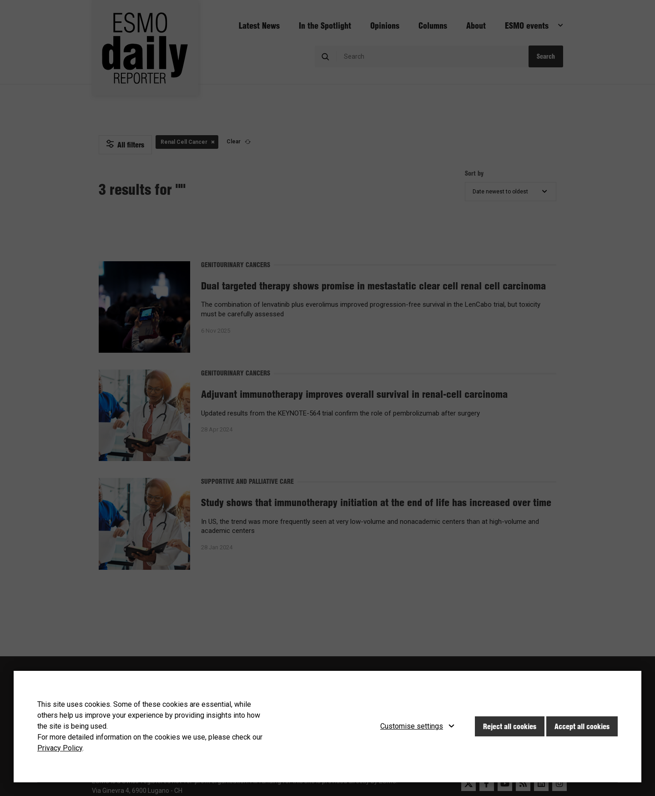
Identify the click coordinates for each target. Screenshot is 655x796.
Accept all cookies (582, 726)
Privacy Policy (59, 748)
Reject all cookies (509, 726)
